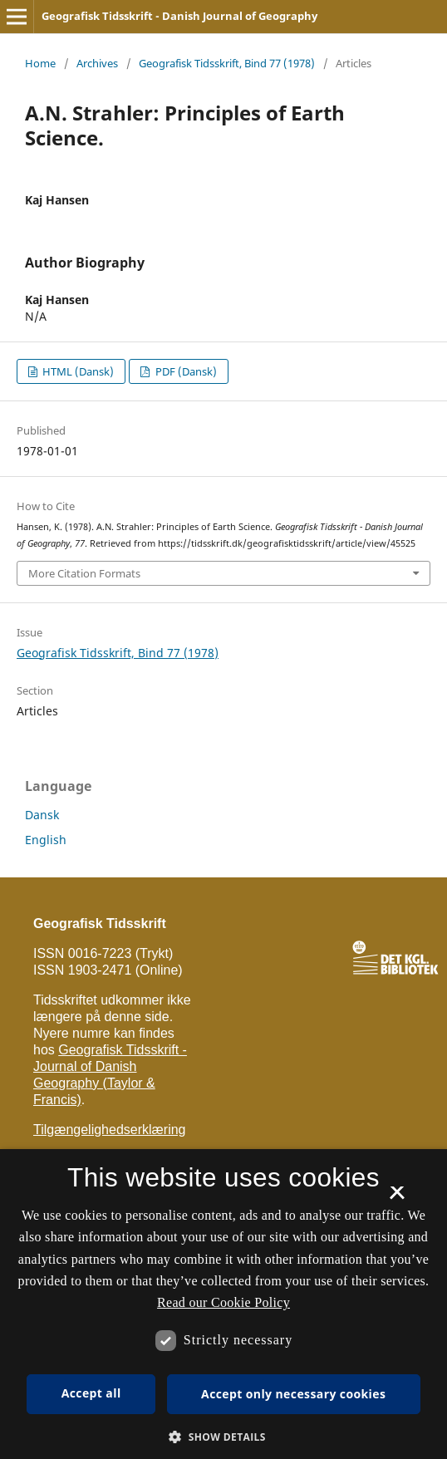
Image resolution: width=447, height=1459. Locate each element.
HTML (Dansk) (77, 371)
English (45, 839)
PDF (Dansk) (185, 371)
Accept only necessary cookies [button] (293, 1394)
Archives (97, 63)
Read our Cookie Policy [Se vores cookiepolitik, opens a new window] (223, 1302)
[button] (223, 1437)
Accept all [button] (91, 1393)
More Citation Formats (84, 573)
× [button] (396, 1198)
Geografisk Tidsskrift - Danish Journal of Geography (179, 15)
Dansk (42, 815)
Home (40, 63)
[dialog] (223, 1304)
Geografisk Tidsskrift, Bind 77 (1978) (227, 63)
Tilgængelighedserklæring (109, 1129)
